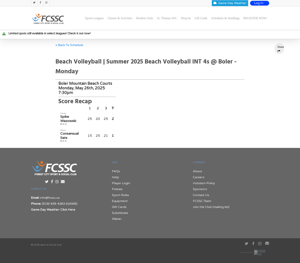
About (197, 171)
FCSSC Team (202, 201)
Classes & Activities (120, 18)
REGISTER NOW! (255, 18)
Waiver (117, 219)
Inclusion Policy (204, 183)
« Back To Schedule (69, 45)
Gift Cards (201, 18)
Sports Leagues (94, 18)
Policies (117, 189)
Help (115, 177)
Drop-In (186, 18)
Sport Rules (120, 195)
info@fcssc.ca (50, 198)
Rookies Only (144, 18)
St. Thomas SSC (167, 18)
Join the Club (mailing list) (211, 207)
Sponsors (200, 189)
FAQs (116, 171)
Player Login (121, 183)
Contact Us (201, 195)
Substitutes (120, 213)
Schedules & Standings (225, 18)
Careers (198, 177)
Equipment (120, 201)
